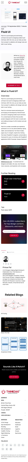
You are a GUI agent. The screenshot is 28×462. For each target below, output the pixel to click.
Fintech (17, 431)
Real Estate (18, 433)
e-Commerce (4, 435)
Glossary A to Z (14, 85)
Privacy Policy (16, 456)
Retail (16, 427)
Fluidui (5, 196)
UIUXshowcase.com (6, 161)
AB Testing (4, 313)
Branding (3, 426)
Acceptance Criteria (6, 352)
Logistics (17, 429)
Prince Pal (22, 55)
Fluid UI (7, 194)
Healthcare (18, 424)
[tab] (3, 252)
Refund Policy (22, 456)
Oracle (5, 184)
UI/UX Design (4, 422)
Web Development (6, 429)
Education (17, 422)
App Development (5, 424)
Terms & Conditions (8, 456)
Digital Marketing (5, 433)
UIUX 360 (3, 26)
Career (2, 437)
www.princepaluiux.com (9, 273)
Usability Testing (5, 431)
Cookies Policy (4, 458)
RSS (2, 456)
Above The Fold (5, 332)
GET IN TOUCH (14, 376)
